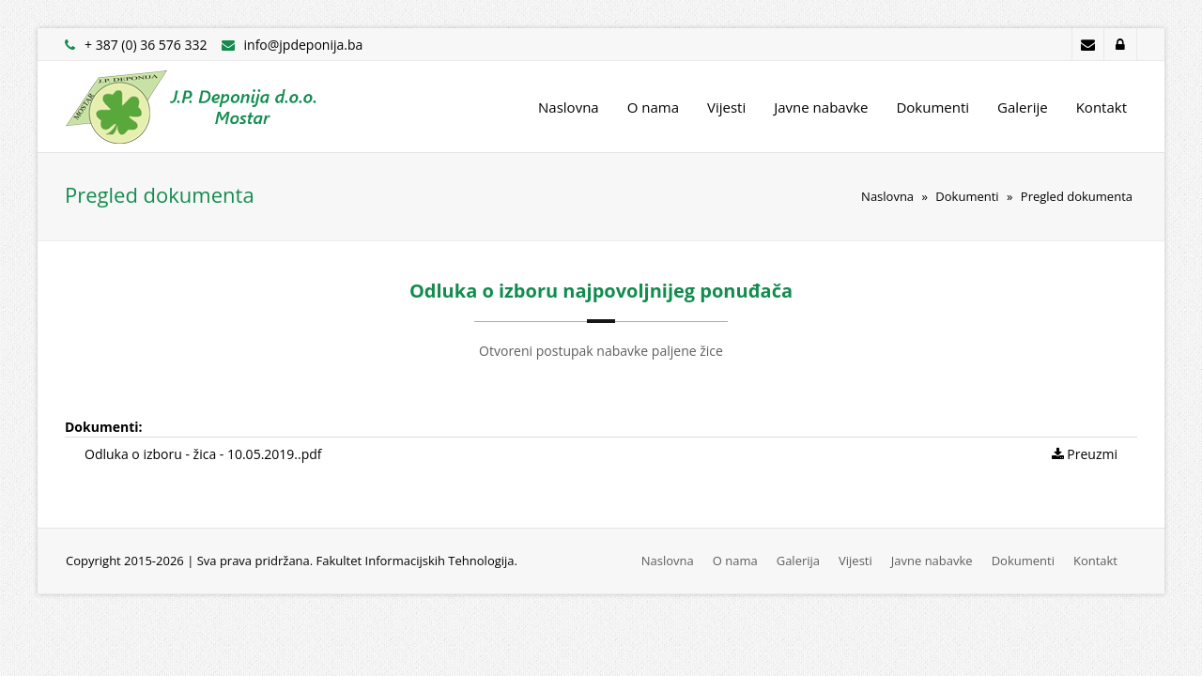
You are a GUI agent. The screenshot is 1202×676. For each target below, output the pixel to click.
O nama (653, 107)
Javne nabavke (821, 107)
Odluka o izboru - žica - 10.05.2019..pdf (203, 454)
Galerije (1022, 107)
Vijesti (726, 107)
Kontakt (1101, 107)
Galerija (798, 560)
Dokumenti (932, 107)
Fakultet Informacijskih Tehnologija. (416, 560)
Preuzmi (1084, 454)
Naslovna (568, 107)
